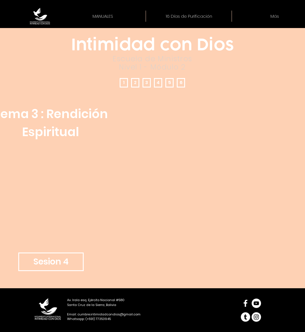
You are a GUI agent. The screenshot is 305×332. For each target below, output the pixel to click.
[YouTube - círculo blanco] (256, 303)
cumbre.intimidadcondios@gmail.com (109, 314)
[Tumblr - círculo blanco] (245, 317)
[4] (158, 83)
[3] (147, 83)
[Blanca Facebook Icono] (245, 303)
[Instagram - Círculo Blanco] (256, 317)
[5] (169, 83)
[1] (124, 83)
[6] (181, 83)
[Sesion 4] (51, 262)
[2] (135, 83)
